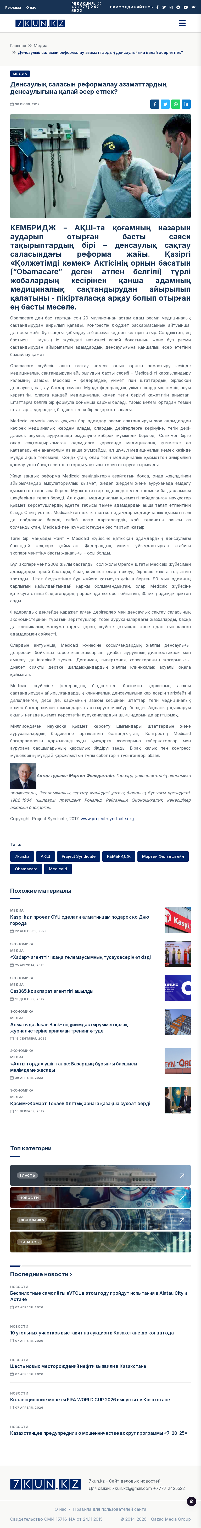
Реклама (13, 7)
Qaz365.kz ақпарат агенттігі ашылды (51, 991)
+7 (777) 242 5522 (86, 7)
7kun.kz (22, 856)
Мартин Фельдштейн (163, 856)
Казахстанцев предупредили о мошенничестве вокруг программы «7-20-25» (98, 1433)
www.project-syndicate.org (107, 818)
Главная (18, 45)
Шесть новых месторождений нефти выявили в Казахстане (78, 1366)
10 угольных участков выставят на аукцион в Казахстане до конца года (92, 1332)
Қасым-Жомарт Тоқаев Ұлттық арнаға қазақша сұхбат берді (80, 1103)
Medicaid (58, 868)
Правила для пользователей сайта (109, 1509)
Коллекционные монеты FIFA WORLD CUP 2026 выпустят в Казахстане (90, 1399)
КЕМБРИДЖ (119, 856)
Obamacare (26, 868)
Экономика (21, 944)
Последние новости (39, 1274)
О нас (31, 7)
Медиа (40, 45)
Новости (19, 1287)
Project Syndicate (79, 856)
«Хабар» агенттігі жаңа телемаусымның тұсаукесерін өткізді (80, 957)
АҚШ (45, 856)
